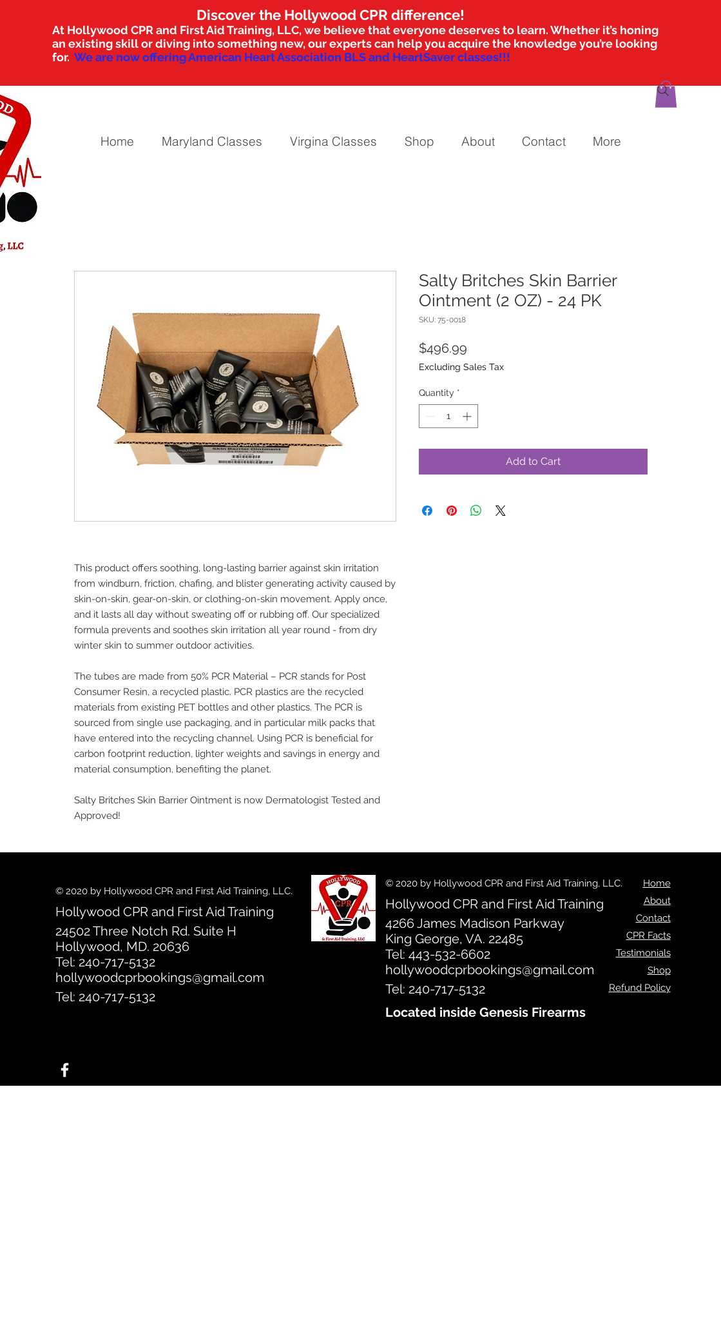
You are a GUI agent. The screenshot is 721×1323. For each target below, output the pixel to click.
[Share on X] (500, 510)
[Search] (663, 90)
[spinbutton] (448, 416)
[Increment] (468, 416)
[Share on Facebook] (427, 510)
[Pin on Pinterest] (451, 510)
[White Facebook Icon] (64, 1070)
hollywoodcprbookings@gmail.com (159, 977)
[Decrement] (429, 416)
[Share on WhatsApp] (476, 510)
